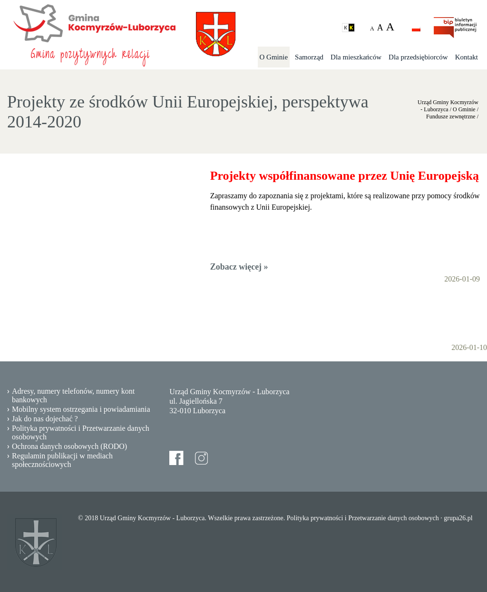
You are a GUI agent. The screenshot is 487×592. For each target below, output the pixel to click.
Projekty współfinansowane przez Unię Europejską (344, 176)
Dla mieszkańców (356, 57)
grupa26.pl (458, 518)
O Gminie (274, 57)
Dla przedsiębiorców (418, 57)
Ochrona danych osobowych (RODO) (69, 446)
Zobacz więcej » (239, 267)
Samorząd (309, 57)
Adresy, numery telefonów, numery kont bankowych (73, 395)
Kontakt (466, 57)
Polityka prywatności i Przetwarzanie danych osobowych (80, 432)
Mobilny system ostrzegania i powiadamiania (81, 409)
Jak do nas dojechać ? (45, 419)
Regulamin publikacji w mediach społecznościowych (62, 460)
